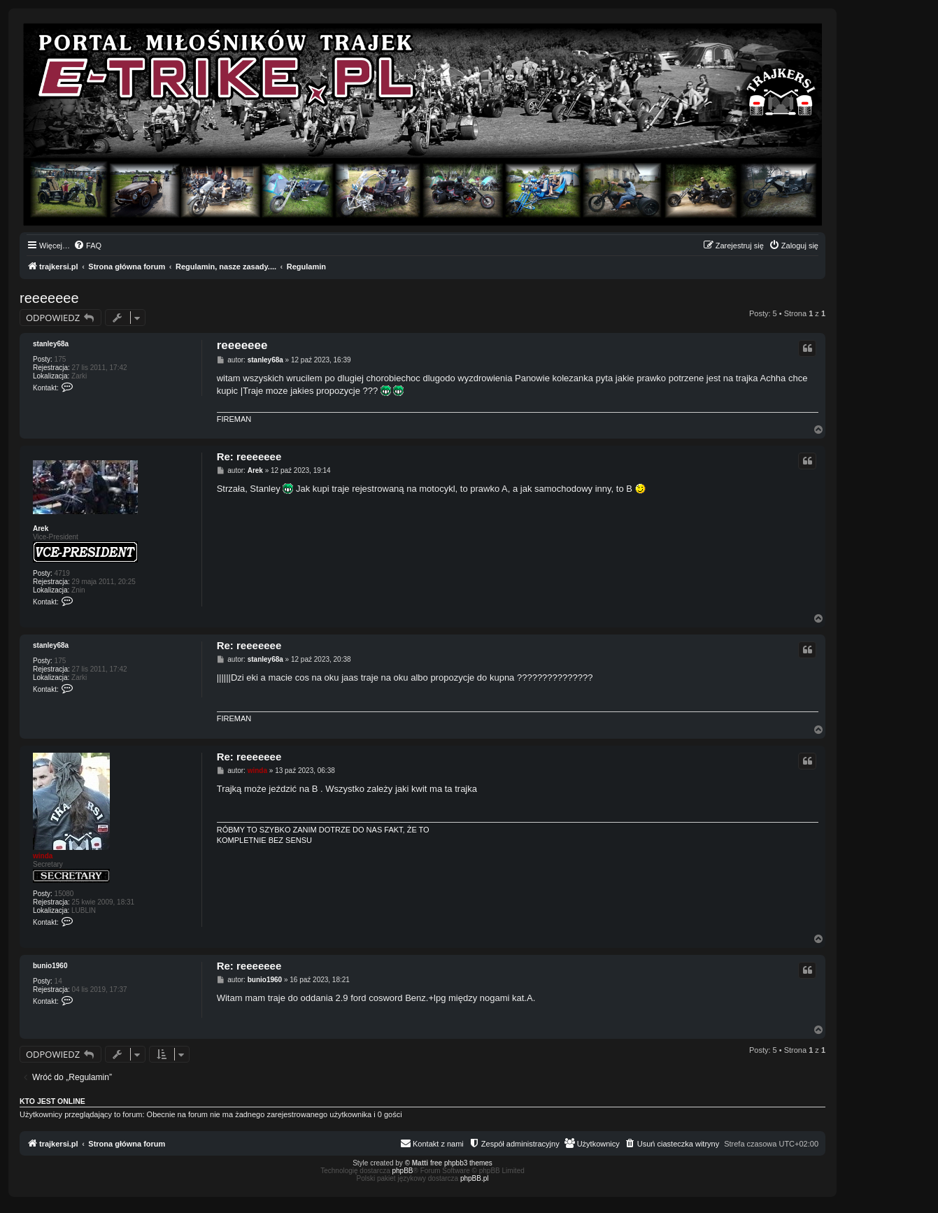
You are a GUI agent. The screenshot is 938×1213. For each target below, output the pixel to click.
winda (42, 856)
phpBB (402, 1171)
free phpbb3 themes (461, 1163)
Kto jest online (52, 1101)
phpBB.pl (474, 1178)
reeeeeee (49, 298)
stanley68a (51, 344)
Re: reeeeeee (249, 456)
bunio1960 (50, 966)
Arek (40, 528)
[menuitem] (87, 245)
